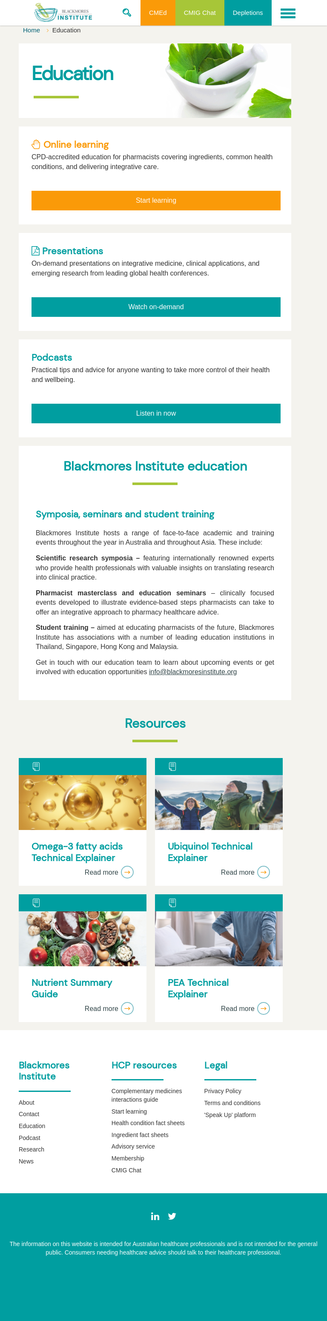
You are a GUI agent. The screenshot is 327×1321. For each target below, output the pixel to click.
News (26, 1161)
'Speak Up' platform (230, 1114)
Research (31, 1149)
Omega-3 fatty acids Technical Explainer (77, 852)
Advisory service (133, 1146)
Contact (29, 1114)
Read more (109, 872)
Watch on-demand (156, 306)
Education (32, 1126)
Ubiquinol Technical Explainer (210, 852)
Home (32, 30)
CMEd (158, 12)
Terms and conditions (232, 1103)
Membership (128, 1158)
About (26, 1102)
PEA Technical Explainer (198, 988)
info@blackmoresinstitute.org (193, 671)
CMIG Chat (200, 12)
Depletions (248, 12)
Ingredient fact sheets (140, 1134)
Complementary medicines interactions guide (147, 1095)
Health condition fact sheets (148, 1123)
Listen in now (156, 413)
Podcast (29, 1137)
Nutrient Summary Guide (72, 988)
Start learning (156, 200)
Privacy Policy (222, 1091)
